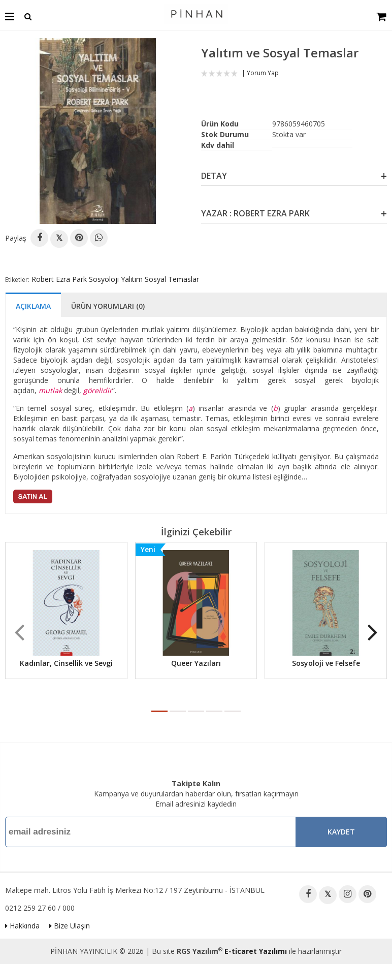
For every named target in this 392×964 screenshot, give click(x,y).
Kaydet (341, 832)
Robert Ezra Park (59, 279)
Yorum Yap (263, 73)
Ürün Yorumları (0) (108, 306)
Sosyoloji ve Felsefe (326, 663)
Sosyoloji (104, 279)
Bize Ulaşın (69, 925)
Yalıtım (132, 279)
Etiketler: (17, 279)
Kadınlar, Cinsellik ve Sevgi (66, 663)
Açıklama (33, 306)
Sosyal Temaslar (172, 279)
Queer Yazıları (196, 663)
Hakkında (22, 925)
